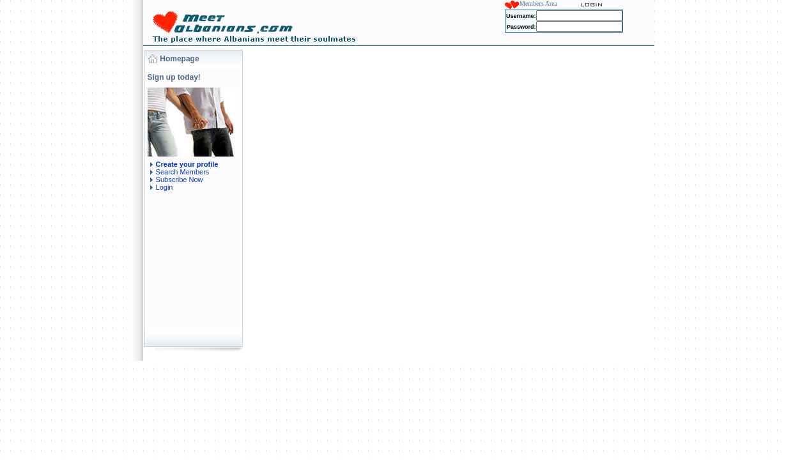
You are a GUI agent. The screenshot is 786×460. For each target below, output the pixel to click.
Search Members (183, 172)
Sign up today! (174, 77)
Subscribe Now (179, 179)
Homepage (179, 58)
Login (164, 187)
